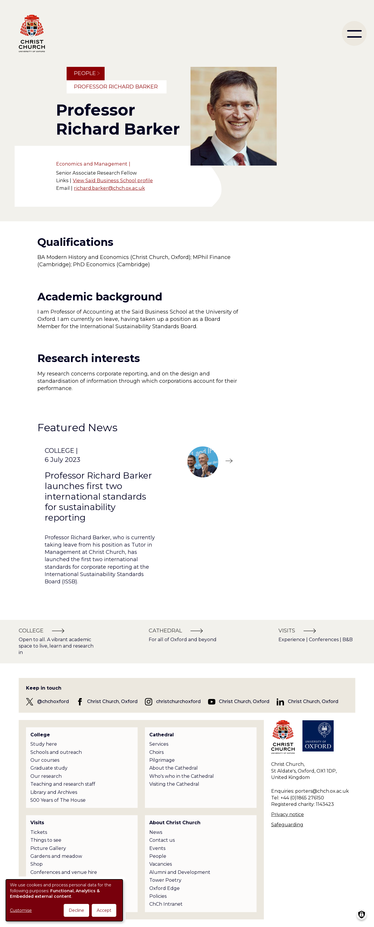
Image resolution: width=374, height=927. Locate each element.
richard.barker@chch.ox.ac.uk (109, 188)
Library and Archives (53, 792)
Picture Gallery (48, 848)
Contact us (162, 840)
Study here (43, 744)
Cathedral (161, 735)
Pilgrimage (162, 760)
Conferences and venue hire (63, 872)
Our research (46, 776)
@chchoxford (53, 701)
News (155, 832)
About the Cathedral (173, 768)
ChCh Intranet (166, 904)
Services (158, 744)
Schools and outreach (56, 752)
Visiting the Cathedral (174, 784)
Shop (36, 864)
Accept (104, 910)
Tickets (38, 832)
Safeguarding (287, 824)
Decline (76, 910)
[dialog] (64, 900)
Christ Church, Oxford (112, 701)
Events (157, 848)
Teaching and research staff (62, 784)
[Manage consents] (361, 914)
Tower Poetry (165, 880)
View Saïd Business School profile (113, 180)
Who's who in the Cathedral (181, 776)
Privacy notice (287, 814)
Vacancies (160, 864)
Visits (37, 822)
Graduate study (48, 768)
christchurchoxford (178, 701)
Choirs (156, 752)
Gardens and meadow (56, 856)
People (85, 73)
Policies (158, 896)
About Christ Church (174, 822)
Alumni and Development (179, 872)
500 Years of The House (58, 800)
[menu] (354, 33)
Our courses (44, 760)
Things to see (45, 840)
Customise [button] (21, 910)
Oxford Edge (164, 888)
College (40, 735)
